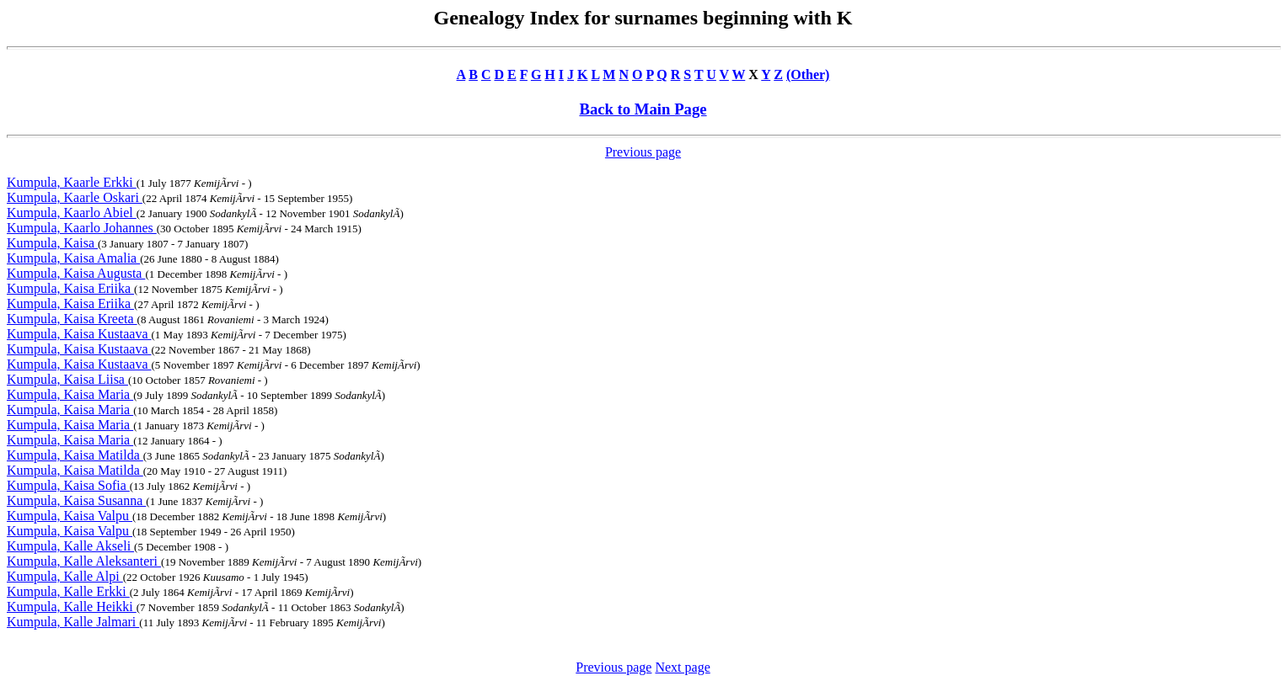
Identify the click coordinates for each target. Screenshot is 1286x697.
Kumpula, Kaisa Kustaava (79, 334)
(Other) (808, 74)
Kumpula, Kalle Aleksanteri (84, 561)
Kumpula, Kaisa (52, 243)
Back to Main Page (642, 109)
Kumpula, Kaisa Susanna (76, 500)
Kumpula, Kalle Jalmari (73, 622)
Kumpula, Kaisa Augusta (76, 273)
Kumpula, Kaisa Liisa (67, 379)
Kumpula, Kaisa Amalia (73, 258)
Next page (682, 667)
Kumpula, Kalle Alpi (65, 576)
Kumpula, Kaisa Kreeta (72, 318)
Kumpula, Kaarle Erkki (72, 182)
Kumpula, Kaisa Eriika (70, 288)
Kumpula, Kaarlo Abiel (72, 212)
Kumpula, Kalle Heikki (72, 606)
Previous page (643, 152)
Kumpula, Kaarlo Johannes (82, 228)
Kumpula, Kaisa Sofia (68, 485)
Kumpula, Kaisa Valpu (69, 515)
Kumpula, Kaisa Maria (70, 394)
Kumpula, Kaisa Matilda (75, 455)
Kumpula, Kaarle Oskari (74, 197)
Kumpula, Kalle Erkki (68, 591)
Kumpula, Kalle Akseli (70, 546)
